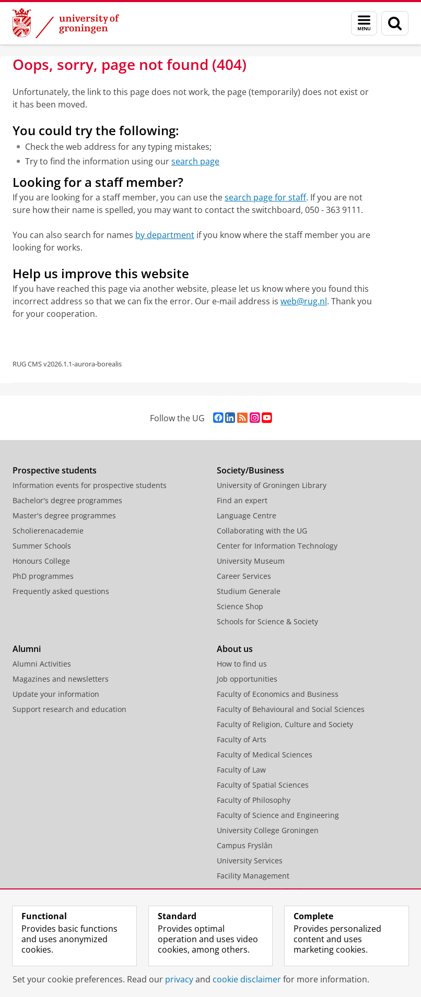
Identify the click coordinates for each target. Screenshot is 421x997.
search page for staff (265, 197)
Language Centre (246, 515)
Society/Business (250, 470)
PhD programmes (43, 576)
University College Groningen (268, 830)
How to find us (242, 664)
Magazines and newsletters (61, 679)
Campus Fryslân (245, 845)
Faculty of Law (241, 770)
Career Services (244, 576)
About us (235, 649)
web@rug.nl (303, 301)
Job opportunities (247, 679)
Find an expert (242, 500)
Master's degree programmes (64, 515)
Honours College (41, 561)
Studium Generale (248, 591)
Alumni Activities (42, 664)
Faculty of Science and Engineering (278, 815)
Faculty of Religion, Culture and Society (285, 724)
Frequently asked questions (61, 591)
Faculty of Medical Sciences (264, 754)
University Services (250, 860)
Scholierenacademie (48, 531)
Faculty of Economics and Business (277, 694)
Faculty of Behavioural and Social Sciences (291, 709)
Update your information (56, 694)
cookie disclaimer (247, 979)
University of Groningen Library (271, 485)
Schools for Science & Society (267, 621)
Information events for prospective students (90, 485)
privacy (179, 979)
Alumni (27, 649)
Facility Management (253, 876)
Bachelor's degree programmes (67, 500)
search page (195, 161)
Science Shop (240, 606)
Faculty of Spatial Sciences (263, 785)
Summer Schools (42, 546)
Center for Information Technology (277, 546)
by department (164, 235)
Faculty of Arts (241, 739)
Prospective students (55, 470)
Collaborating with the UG (262, 531)
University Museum (251, 561)
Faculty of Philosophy (253, 800)
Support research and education (69, 709)
